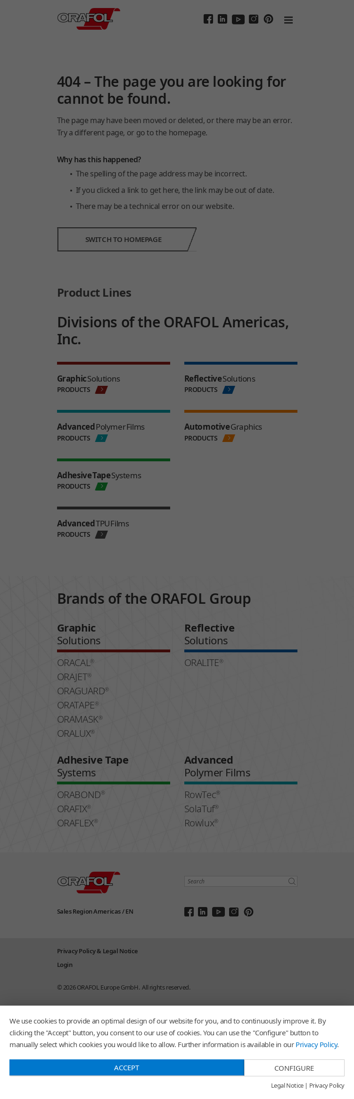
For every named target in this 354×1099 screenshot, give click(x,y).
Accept (126, 1067)
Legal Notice (287, 1086)
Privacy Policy (316, 1044)
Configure (294, 1068)
